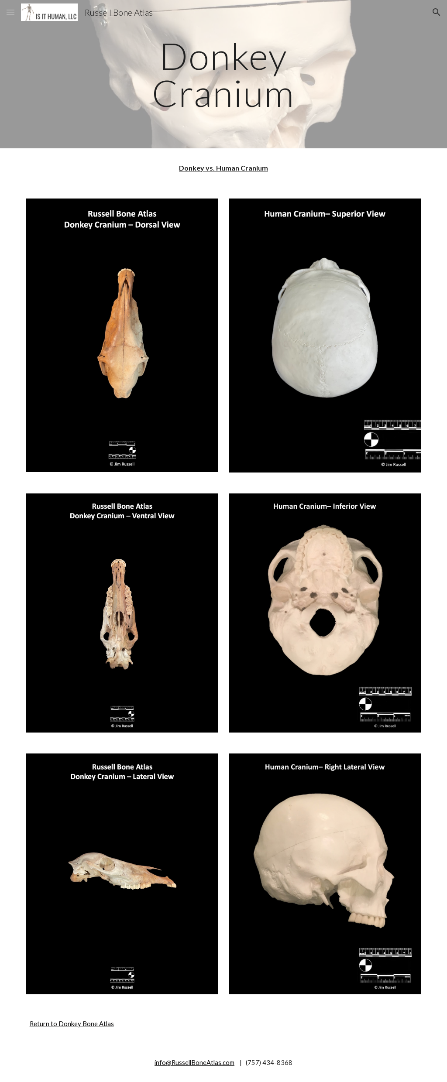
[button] (10, 12)
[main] (223, 74)
